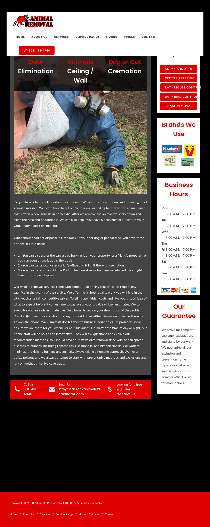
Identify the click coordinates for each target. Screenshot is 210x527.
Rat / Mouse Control (181, 87)
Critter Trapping (180, 78)
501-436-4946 (37, 50)
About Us (29, 514)
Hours (82, 514)
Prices (95, 514)
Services (45, 514)
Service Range (64, 514)
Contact (110, 514)
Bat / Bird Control (181, 96)
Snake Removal (178, 106)
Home (13, 514)
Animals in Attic (179, 69)
